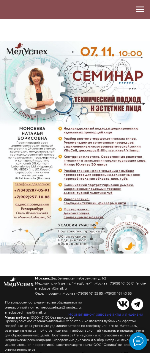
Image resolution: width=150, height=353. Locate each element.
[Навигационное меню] (140, 9)
